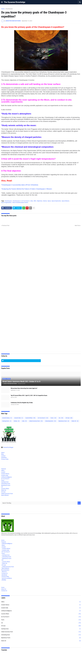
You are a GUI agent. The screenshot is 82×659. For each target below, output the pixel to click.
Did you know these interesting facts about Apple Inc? (24, 388)
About (2, 452)
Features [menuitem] (3, 542)
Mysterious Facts (64, 421)
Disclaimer (4, 457)
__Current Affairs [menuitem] (5, 561)
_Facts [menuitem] (3, 553)
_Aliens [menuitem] (3, 545)
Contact (3, 456)
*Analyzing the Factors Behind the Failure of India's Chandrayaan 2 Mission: (26, 189)
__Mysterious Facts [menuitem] (6, 558)
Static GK (75, 421)
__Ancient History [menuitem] (5, 548)
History (16, 421)
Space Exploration (56, 200)
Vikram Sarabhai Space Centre (20, 202)
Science (45, 200)
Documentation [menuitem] (5, 570)
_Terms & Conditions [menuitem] (6, 578)
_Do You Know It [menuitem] (5, 551)
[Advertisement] (41, 242)
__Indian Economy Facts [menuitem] (7, 566)
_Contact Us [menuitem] (4, 573)
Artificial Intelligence (6, 477)
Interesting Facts (5, 483)
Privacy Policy (4, 459)
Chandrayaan (9, 8)
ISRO (35, 200)
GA (61, 418)
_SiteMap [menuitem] (3, 579)
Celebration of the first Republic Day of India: (22, 402)
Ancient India (18, 418)
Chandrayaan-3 (17, 200)
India (31, 200)
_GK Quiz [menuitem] (3, 565)
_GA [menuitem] (2, 560)
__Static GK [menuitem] (4, 563)
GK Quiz (69, 418)
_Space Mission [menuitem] (5, 568)
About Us (3, 589)
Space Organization (6, 202)
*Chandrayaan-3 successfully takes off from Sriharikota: (19, 185)
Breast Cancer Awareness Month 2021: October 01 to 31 (22, 381)
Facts (53, 418)
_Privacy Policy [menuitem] (5, 576)
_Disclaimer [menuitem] (4, 575)
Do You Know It (25, 200)
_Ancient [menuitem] (3, 547)
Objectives (39, 200)
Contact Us (4, 590)
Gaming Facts (6, 421)
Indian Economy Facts (36, 421)
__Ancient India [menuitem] (5, 550)
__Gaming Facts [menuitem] (5, 555)
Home (2, 8)
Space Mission (65, 200)
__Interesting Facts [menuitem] (6, 556)
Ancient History (7, 418)
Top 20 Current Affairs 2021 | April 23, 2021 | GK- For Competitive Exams (29, 395)
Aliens (2, 470)
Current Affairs (30, 418)
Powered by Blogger (7, 447)
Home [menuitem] (2, 540)
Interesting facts (50, 421)
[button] (2, 2)
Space (49, 200)
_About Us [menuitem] (4, 571)
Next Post (77, 225)
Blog (2, 454)
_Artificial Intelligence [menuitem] (6, 543)
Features (3, 468)
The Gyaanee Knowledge (14, 2)
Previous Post (5, 225)
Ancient (3, 472)
